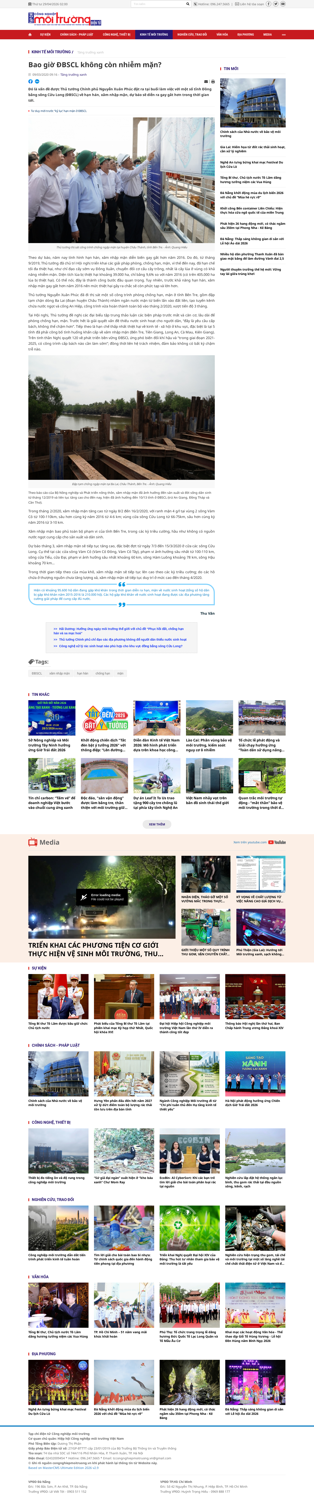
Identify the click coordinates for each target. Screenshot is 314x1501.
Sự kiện (45, 34)
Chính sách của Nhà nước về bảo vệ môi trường (250, 134)
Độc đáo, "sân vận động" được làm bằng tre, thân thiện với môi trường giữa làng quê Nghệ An (104, 803)
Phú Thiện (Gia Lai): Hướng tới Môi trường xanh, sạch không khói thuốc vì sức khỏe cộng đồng (259, 952)
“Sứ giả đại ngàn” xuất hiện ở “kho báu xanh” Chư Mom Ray (123, 1180)
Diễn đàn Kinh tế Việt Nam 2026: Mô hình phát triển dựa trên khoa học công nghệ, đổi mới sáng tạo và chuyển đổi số (156, 745)
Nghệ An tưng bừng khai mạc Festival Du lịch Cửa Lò (251, 164)
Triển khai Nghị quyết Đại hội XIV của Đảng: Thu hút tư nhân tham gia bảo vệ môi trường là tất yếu (189, 1259)
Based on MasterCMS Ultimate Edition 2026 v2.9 (63, 1468)
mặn (120, 673)
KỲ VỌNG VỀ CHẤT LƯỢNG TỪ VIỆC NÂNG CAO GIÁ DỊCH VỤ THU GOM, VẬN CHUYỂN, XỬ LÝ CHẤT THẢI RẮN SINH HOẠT (260, 899)
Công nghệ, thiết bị (116, 34)
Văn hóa (222, 34)
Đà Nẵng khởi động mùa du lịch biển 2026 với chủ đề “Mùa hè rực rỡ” (251, 195)
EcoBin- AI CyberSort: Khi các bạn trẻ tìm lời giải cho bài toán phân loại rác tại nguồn (188, 1182)
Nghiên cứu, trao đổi (192, 34)
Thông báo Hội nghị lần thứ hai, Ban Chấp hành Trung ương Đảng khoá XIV (254, 1025)
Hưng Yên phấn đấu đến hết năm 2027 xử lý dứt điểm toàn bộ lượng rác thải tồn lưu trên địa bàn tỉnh (123, 1105)
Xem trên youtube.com (250, 842)
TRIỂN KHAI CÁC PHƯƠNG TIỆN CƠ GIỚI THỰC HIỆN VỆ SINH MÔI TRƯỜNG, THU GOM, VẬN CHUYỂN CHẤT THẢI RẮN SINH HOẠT (95, 949)
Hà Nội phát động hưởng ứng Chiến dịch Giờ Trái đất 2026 (252, 1103)
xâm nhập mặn (59, 673)
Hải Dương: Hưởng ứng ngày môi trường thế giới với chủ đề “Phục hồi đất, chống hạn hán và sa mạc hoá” (119, 631)
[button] (102, 897)
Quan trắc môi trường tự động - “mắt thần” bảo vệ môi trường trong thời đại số (261, 803)
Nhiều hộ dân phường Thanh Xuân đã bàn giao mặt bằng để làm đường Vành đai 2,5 (252, 256)
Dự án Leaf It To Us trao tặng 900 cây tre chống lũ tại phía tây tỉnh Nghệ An (155, 803)
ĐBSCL (37, 673)
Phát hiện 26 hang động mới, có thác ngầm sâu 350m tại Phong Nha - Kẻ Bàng (252, 225)
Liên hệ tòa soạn (252, 4)
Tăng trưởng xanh (90, 52)
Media (267, 34)
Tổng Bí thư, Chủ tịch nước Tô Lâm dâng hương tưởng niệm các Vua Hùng (250, 179)
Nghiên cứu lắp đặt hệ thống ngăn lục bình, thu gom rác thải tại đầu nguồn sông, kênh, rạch (254, 1182)
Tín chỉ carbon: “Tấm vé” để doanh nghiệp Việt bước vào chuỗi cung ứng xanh (51, 803)
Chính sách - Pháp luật (76, 34)
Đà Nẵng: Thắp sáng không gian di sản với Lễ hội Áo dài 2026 (252, 241)
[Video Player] (102, 897)
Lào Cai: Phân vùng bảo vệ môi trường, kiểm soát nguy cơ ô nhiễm (209, 745)
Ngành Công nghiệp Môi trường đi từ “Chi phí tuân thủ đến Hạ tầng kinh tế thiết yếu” (188, 1105)
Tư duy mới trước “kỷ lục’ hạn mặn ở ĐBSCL (59, 111)
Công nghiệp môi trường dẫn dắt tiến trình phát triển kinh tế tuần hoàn (56, 1257)
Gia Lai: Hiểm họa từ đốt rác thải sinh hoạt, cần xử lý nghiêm (252, 149)
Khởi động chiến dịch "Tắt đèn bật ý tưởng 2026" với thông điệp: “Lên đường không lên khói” (103, 745)
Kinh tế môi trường (154, 34)
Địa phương (245, 34)
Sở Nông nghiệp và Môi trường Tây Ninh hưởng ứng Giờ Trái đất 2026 (49, 745)
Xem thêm (157, 824)
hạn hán (82, 673)
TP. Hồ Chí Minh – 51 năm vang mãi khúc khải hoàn (120, 1334)
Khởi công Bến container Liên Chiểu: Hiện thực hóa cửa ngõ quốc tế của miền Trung (252, 210)
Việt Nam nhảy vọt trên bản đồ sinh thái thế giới (207, 800)
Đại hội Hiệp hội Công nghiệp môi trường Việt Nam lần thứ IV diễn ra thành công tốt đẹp (186, 1027)
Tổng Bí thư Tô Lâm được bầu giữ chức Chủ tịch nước (58, 1025)
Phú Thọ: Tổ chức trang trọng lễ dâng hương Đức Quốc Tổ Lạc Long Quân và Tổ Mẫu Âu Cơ (189, 1336)
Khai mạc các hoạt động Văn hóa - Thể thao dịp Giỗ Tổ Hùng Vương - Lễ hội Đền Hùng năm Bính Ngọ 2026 (254, 1336)
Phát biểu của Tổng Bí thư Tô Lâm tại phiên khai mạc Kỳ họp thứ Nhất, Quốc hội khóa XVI (123, 1027)
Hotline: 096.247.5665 (214, 4)
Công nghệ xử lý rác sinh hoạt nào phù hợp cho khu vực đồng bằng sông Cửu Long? (120, 646)
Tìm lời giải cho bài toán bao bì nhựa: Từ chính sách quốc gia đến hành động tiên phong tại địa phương (123, 1259)
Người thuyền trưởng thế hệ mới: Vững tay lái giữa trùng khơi (250, 271)
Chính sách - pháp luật (56, 1045)
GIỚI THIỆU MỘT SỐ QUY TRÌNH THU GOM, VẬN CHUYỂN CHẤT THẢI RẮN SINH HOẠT (205, 952)
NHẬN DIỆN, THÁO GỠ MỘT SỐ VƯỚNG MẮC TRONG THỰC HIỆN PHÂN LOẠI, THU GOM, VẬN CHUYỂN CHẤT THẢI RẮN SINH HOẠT (204, 899)
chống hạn (103, 673)
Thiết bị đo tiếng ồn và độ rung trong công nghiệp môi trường (56, 1180)
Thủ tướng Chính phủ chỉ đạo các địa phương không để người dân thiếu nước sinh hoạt (122, 639)
